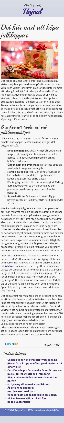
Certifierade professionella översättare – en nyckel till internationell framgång (34, 372)
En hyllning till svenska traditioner (28, 384)
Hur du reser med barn (21, 391)
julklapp (9, 266)
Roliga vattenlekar (18, 401)
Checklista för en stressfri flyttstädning (32, 359)
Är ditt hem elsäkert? (20, 387)
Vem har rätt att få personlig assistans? (32, 394)
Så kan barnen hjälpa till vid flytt (27, 398)
